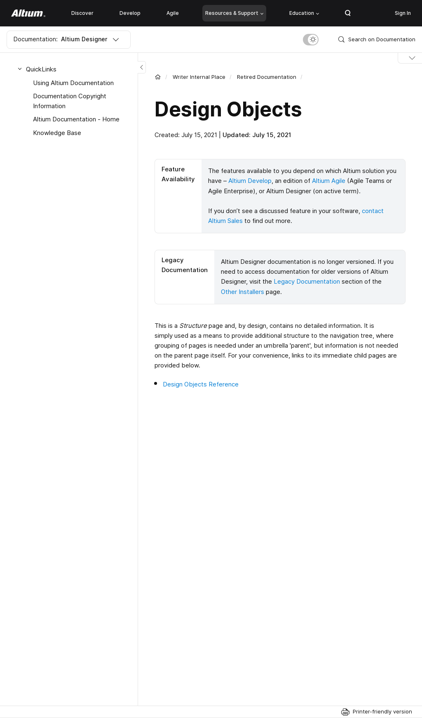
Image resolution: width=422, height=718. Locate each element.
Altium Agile (328, 181)
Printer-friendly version (382, 711)
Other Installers (242, 290)
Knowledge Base (57, 133)
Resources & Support (234, 13)
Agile (172, 13)
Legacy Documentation (307, 280)
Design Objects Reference (201, 382)
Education (304, 13)
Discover (82, 13)
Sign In (403, 13)
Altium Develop (250, 181)
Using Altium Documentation (73, 83)
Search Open (348, 13)
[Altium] (28, 13)
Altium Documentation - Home (76, 119)
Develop (130, 13)
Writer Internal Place (199, 76)
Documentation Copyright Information (69, 101)
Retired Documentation (266, 76)
